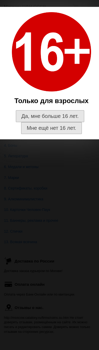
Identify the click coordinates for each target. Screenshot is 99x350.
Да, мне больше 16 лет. (50, 116)
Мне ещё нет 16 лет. (51, 128)
